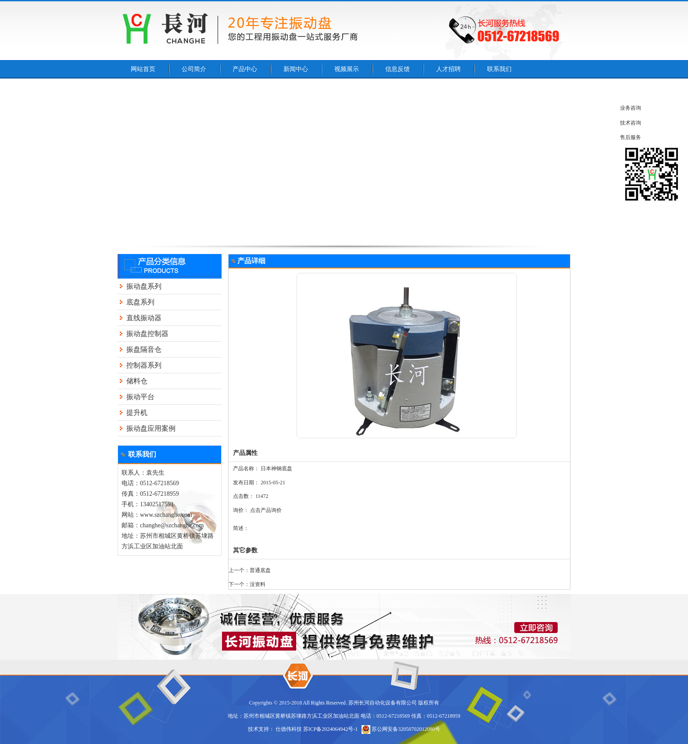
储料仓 (136, 381)
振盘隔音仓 (143, 349)
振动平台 (140, 397)
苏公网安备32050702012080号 (401, 729)
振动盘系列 (143, 286)
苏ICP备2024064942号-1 (330, 729)
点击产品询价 (266, 510)
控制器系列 (143, 365)
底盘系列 (140, 302)
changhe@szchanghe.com (172, 525)
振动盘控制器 (147, 333)
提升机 (136, 412)
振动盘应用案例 (151, 428)
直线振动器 (143, 318)
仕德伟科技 (289, 729)
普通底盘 (260, 570)
